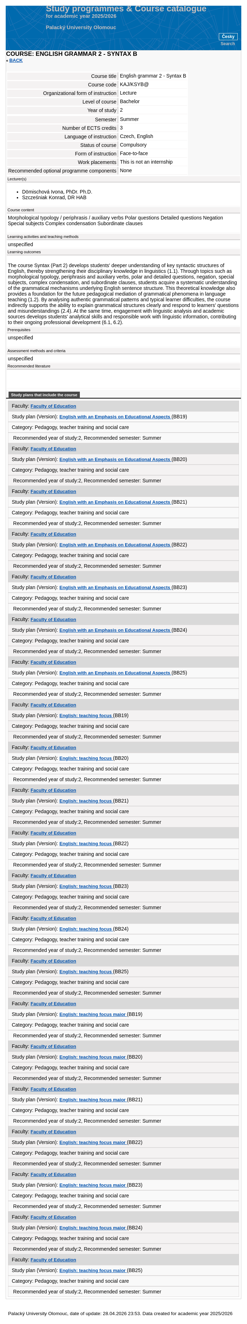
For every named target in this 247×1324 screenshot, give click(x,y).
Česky (228, 36)
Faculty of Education (53, 406)
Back (16, 60)
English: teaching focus (86, 715)
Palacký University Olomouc (81, 27)
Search (228, 43)
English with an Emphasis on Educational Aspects (115, 416)
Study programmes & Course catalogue (126, 8)
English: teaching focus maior (93, 1014)
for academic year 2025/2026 (81, 16)
